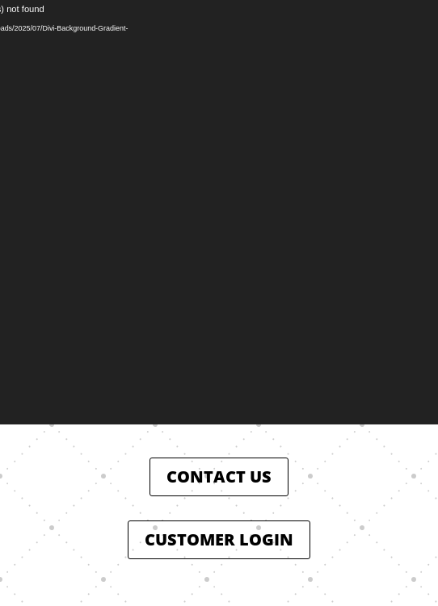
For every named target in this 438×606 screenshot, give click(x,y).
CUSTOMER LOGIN (219, 539)
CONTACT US (219, 476)
